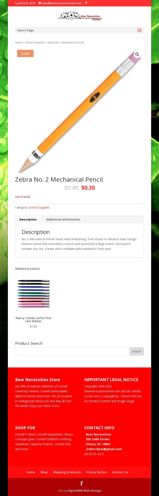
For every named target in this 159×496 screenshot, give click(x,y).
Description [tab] (28, 219)
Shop (44, 472)
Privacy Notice (96, 472)
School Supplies (35, 42)
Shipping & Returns (67, 472)
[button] (137, 54)
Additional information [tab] (63, 219)
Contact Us (120, 472)
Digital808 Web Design (84, 490)
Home (19, 42)
